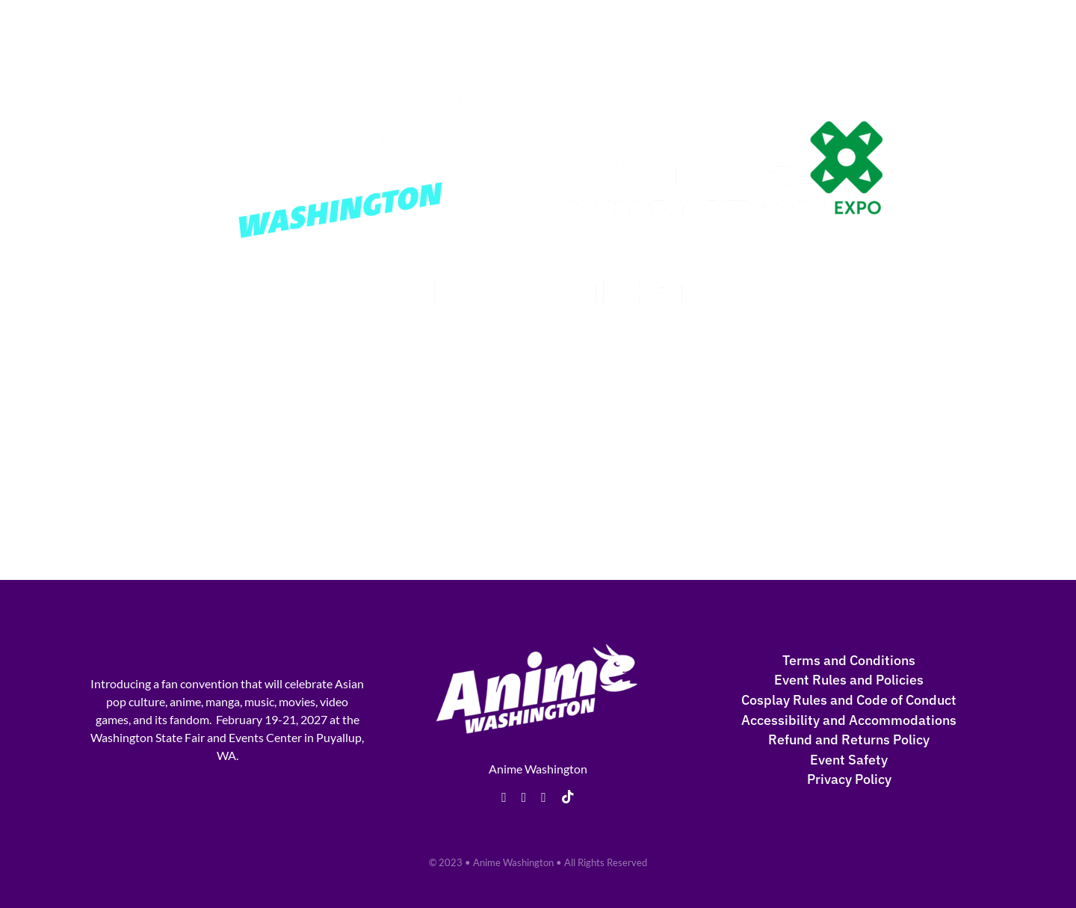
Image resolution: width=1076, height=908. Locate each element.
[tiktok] (568, 796)
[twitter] (524, 797)
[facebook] (504, 797)
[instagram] (543, 797)
